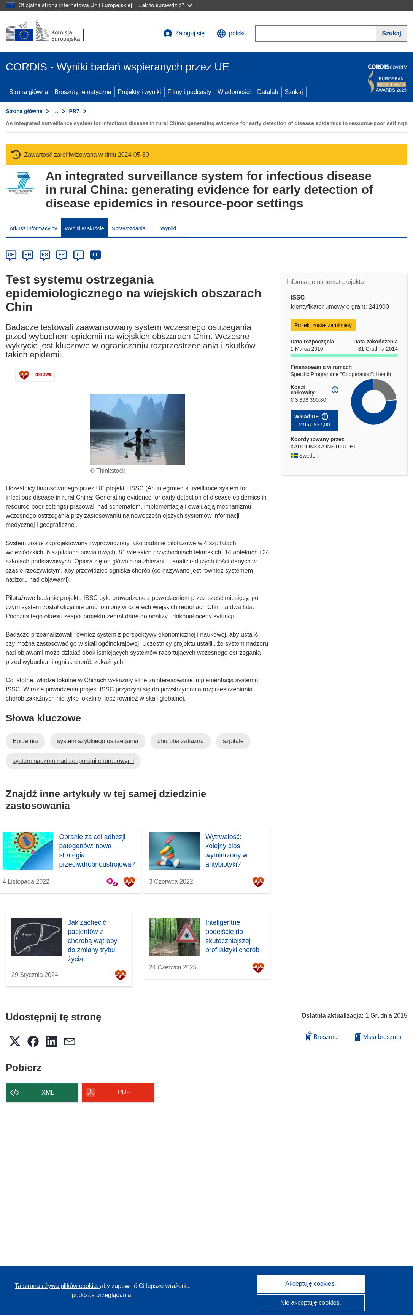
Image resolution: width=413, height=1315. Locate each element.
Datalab (267, 92)
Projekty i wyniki (139, 92)
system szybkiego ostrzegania (97, 741)
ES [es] (45, 254)
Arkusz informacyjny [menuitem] (33, 228)
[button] (231, 33)
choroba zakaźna (180, 741)
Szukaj (294, 92)
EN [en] (28, 254)
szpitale (233, 741)
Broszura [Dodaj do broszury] (322, 1035)
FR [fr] (62, 254)
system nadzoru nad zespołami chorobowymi (73, 761)
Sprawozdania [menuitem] (129, 228)
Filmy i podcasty (189, 92)
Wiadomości (234, 92)
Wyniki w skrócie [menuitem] (84, 228)
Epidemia (25, 741)
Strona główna (28, 92)
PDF (124, 1092)
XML (48, 1092)
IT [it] (78, 254)
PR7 (74, 111)
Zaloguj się (184, 33)
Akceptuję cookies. (310, 1283)
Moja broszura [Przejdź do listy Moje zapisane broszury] (378, 1037)
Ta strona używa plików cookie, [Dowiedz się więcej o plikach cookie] (57, 1286)
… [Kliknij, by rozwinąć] (55, 111)
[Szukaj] (391, 33)
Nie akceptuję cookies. (310, 1302)
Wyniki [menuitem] (168, 228)
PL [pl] (95, 254)
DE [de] (11, 254)
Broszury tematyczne (82, 92)
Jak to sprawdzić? (165, 5)
